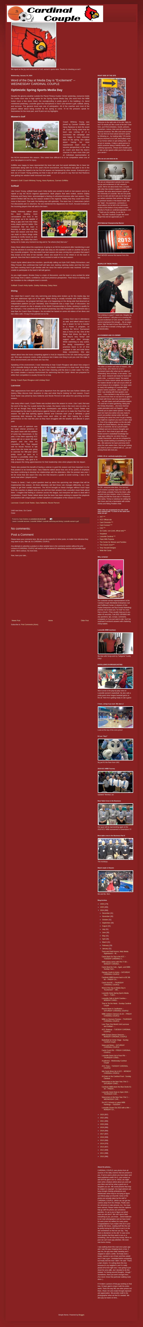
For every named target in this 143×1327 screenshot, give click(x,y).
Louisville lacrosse (23, 521)
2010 (102, 1156)
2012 (102, 1150)
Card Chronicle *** (106, 522)
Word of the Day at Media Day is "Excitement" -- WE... (114, 989)
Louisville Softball (36, 521)
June (104, 932)
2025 (102, 907)
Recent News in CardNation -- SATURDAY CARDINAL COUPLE (115, 1010)
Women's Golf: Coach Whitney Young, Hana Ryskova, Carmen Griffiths (39, 180)
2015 (102, 1140)
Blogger (81, 1315)
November (106, 916)
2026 (102, 904)
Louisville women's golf (71, 521)
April (104, 939)
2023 (102, 1115)
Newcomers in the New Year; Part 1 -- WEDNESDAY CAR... (115, 1098)
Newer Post (16, 621)
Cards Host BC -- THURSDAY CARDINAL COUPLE (113, 984)
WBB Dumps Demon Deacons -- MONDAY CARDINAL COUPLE (114, 1036)
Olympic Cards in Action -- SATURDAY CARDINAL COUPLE (116, 973)
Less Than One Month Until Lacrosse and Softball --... (115, 1025)
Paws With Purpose (107, 539)
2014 (102, 1143)
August (105, 926)
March (104, 942)
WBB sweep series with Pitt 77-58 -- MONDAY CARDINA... (115, 963)
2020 (102, 1124)
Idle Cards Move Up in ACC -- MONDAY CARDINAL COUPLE (116, 1072)
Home (50, 621)
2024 (102, 910)
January (105, 949)
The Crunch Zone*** (107, 545)
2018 (102, 1131)
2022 (102, 1118)
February (105, 945)
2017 (102, 1134)
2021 (102, 1121)
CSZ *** (102, 528)
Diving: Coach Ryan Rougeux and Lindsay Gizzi (30, 380)
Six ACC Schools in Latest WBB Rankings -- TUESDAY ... (113, 1103)
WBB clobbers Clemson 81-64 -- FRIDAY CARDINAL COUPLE (117, 1015)
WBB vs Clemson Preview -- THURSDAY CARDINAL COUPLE (117, 1020)
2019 (102, 1127)
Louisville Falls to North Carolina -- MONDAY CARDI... (114, 999)
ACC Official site (106, 520)
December (106, 913)
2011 (102, 1153)
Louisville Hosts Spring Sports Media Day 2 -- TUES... (115, 994)
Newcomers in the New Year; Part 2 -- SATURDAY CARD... (115, 1083)
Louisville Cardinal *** (108, 536)
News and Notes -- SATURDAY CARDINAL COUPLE (113, 1046)
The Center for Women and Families (113, 542)
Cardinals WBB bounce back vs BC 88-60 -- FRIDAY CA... (116, 978)
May (104, 936)
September (106, 923)
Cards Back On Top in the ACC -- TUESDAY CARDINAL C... (114, 958)
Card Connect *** (106, 525)
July (104, 929)
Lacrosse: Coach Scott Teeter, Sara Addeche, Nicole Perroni (35, 503)
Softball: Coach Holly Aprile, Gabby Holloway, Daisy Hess (34, 285)
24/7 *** (102, 517)
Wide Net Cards (105, 551)
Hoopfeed (103, 534)
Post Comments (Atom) (29, 625)
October (105, 920)
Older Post (85, 621)
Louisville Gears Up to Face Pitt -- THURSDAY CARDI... (114, 1056)
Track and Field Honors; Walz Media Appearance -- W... (115, 952)
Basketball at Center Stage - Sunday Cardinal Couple (115, 1041)
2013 (102, 1147)
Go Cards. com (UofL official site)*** (113, 531)
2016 (102, 1137)
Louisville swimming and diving (52, 521)
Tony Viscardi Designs (108, 548)
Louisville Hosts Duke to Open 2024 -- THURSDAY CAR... (116, 1093)
